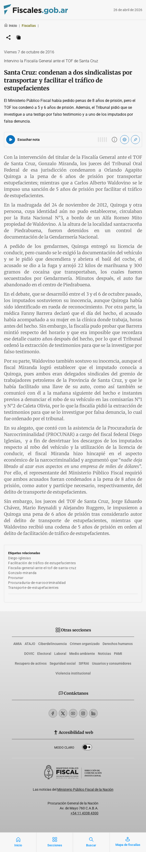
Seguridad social (63, 663)
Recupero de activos (31, 663)
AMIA (17, 644)
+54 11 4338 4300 (84, 813)
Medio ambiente (82, 654)
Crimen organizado (85, 644)
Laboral (60, 654)
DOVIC (29, 654)
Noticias (104, 654)
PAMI (118, 654)
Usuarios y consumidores (111, 663)
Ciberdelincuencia (52, 644)
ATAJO (30, 644)
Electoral (44, 654)
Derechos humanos (118, 644)
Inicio (10, 26)
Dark (87, 748)
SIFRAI (84, 663)
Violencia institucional (73, 673)
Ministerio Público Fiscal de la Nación (85, 789)
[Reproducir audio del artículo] (10, 139)
